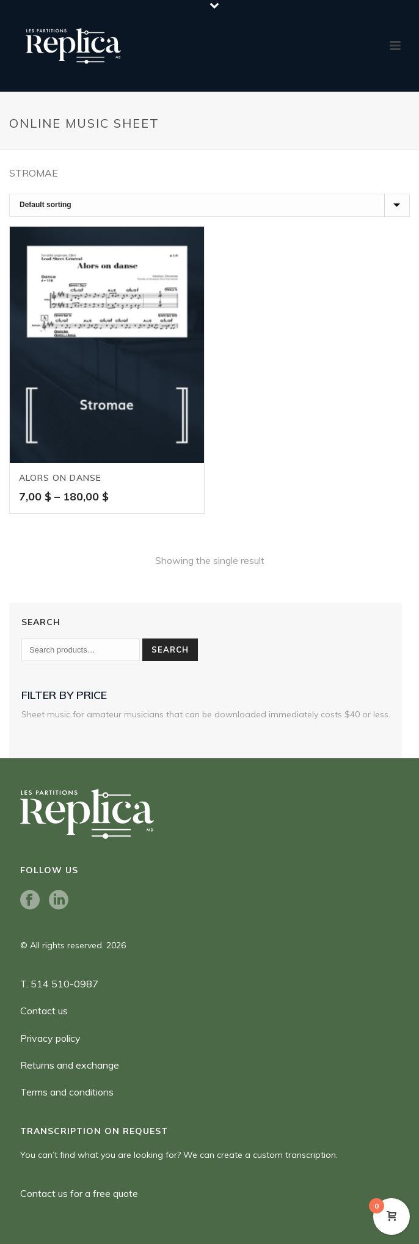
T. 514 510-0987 (59, 984)
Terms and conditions (67, 1092)
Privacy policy (50, 1038)
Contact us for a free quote (79, 1193)
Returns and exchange (69, 1065)
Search (170, 649)
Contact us (44, 1010)
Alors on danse (60, 477)
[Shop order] (209, 205)
